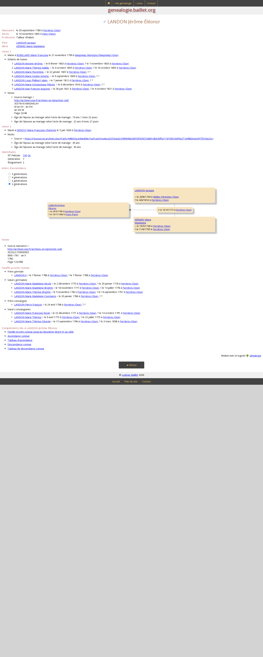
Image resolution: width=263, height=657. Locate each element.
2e (29, 155)
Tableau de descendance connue (26, 620)
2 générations (19, 184)
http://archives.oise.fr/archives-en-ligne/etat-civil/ (41, 100)
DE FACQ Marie (168, 240)
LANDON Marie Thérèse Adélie (31, 67)
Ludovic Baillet (130, 647)
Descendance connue (19, 616)
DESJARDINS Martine (223, 291)
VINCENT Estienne (222, 270)
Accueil (116, 653)
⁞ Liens (139, 3)
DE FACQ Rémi (220, 230)
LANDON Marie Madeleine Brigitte (33, 560)
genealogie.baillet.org (131, 10)
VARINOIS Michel (169, 442)
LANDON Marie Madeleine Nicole (32, 555)
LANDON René (220, 190)
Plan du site (130, 653)
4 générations (19, 177)
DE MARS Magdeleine (224, 250)
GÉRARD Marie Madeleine (30, 46)
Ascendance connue (19, 608)
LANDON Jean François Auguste (32, 88)
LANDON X (20, 547)
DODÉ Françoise (169, 321)
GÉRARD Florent (116, 381)
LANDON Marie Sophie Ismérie (31, 76)
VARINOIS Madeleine (119, 462)
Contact (151, 3)
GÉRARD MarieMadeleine (63, 423)
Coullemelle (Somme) (183, 206)
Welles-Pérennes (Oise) (85, 266)
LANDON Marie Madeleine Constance (35, 568)
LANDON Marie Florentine (28, 72)
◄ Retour (131, 637)
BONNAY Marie (220, 210)
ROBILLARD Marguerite (172, 401)
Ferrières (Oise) (52, 30)
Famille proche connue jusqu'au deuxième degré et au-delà (40, 604)
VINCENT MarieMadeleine (116, 303)
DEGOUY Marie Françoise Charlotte (36, 130)
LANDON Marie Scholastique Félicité (34, 84)
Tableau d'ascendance (20, 612)
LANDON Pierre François (28, 576)
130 (25, 155)
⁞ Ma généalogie (123, 3)
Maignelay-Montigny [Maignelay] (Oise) (96, 55)
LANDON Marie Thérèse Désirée (32, 593)
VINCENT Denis (168, 281)
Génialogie (255, 627)
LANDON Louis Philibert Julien (30, 80)
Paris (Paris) (49, 33)
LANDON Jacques (26, 42)
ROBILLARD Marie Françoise (32, 55)
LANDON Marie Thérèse (27, 589)
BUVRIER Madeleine (171, 482)
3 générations (19, 180)
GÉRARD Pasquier (170, 361)
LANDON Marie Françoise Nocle (32, 585)
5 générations (19, 174)
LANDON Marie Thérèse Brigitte (32, 564)
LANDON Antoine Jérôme (28, 63)
